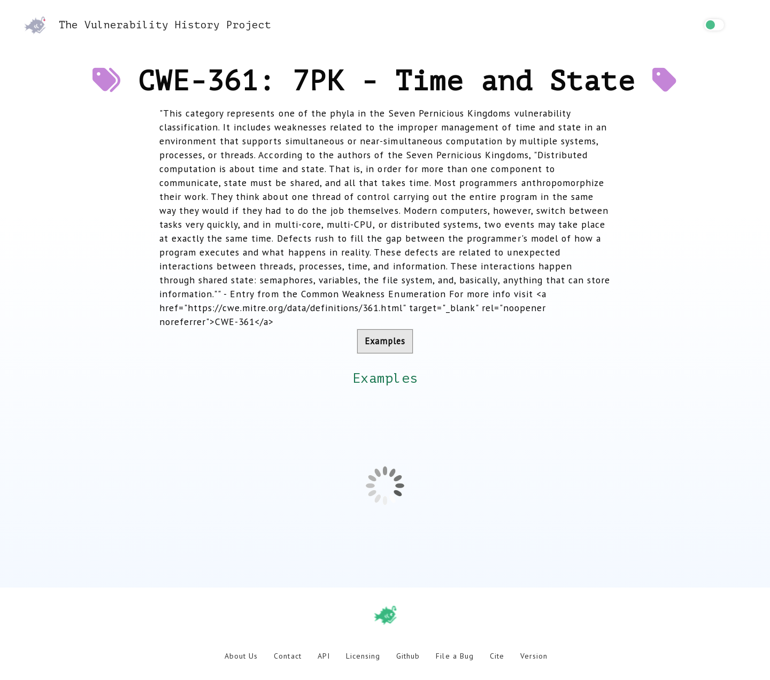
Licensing (363, 656)
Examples (385, 341)
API (324, 656)
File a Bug (454, 656)
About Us (241, 656)
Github (408, 656)
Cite (497, 656)
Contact (287, 656)
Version (534, 656)
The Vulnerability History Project (147, 24)
